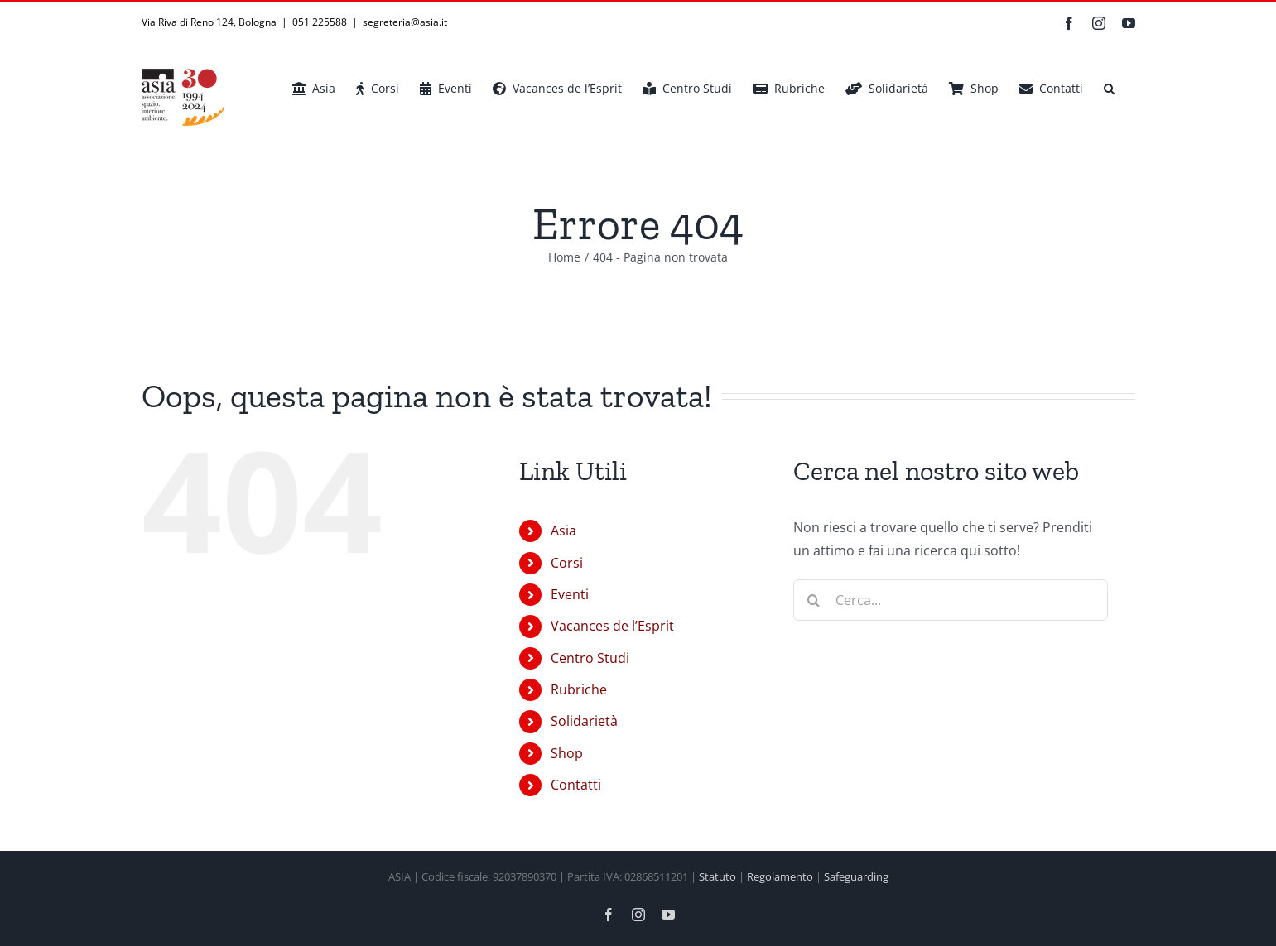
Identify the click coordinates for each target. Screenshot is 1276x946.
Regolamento (780, 876)
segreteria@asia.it (405, 22)
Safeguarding (856, 876)
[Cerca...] (950, 600)
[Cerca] (814, 600)
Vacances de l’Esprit (612, 626)
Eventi (570, 594)
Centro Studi (590, 658)
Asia (563, 530)
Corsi (567, 563)
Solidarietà (584, 721)
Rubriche (579, 689)
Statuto (717, 876)
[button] (1109, 88)
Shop (567, 753)
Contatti (576, 785)
